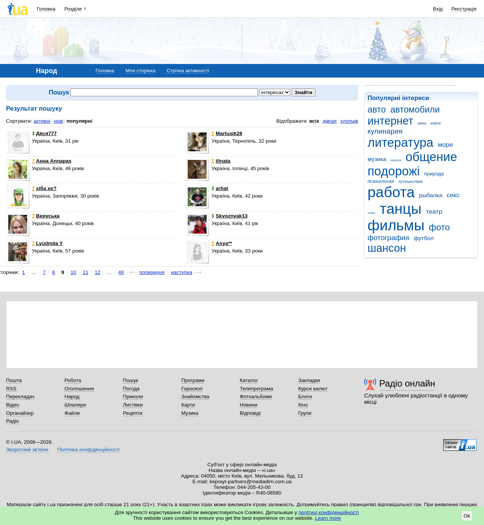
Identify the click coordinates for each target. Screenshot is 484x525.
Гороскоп (191, 388)
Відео (12, 405)
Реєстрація (464, 9)
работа (391, 192)
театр (434, 211)
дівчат (330, 121)
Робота (72, 380)
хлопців (349, 121)
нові (58, 121)
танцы (401, 209)
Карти (188, 405)
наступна (181, 272)
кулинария (385, 131)
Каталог (249, 380)
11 (85, 272)
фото (439, 227)
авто (377, 109)
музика (377, 159)
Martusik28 (226, 133)
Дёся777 (44, 133)
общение (431, 157)
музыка (396, 160)
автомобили (415, 109)
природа (434, 174)
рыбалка (430, 195)
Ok (467, 516)
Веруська (46, 216)
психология (381, 181)
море (445, 144)
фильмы (396, 225)
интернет (390, 121)
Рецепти (132, 413)
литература (400, 142)
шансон (387, 248)
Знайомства (195, 396)
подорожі (394, 171)
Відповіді (250, 413)
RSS (11, 388)
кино (422, 123)
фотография (388, 238)
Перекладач (20, 396)
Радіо (12, 421)
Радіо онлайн (407, 383)
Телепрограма (256, 388)
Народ (72, 396)
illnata (220, 161)
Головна (46, 9)
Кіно (303, 405)
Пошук (130, 380)
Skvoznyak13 (229, 216)
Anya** (221, 243)
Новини (248, 405)
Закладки (309, 380)
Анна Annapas (52, 161)
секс (453, 195)
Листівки (133, 405)
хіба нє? (44, 188)
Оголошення (79, 388)
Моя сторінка (140, 70)
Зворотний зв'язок (27, 449)
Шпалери (75, 405)
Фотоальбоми (256, 396)
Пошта (13, 380)
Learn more (328, 518)
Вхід (438, 9)
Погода (131, 388)
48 (121, 272)
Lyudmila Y (47, 243)
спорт (371, 213)
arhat (219, 188)
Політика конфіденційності (88, 449)
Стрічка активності (188, 70)
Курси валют (313, 388)
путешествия (410, 181)
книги (435, 123)
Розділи (73, 9)
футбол (423, 238)
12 (97, 272)
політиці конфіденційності (329, 512)
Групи (304, 413)
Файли (72, 413)
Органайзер (20, 413)
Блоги (305, 396)
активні (42, 121)
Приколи (133, 396)
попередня (151, 272)
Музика (189, 413)
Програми (192, 380)
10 (73, 272)
